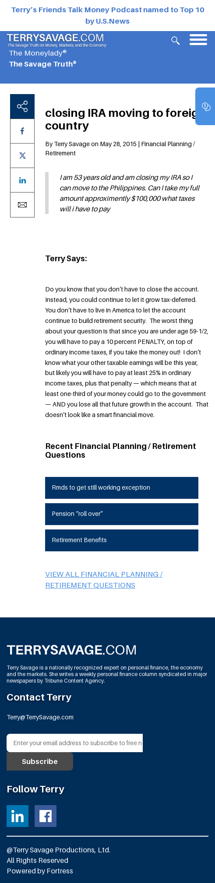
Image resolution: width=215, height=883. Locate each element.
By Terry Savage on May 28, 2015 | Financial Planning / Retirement (120, 148)
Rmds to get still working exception (101, 487)
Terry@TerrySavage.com (40, 717)
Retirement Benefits (79, 539)
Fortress (59, 870)
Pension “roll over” (77, 513)
